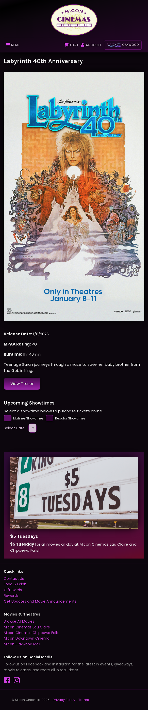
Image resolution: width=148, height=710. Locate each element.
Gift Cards (13, 589)
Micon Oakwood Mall (22, 644)
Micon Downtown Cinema (27, 638)
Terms (83, 699)
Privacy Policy (64, 699)
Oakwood (123, 45)
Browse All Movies (19, 621)
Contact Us (14, 578)
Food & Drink (15, 584)
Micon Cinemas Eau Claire (27, 627)
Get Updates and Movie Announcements (40, 601)
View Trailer (22, 384)
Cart (71, 45)
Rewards (11, 595)
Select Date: (20, 428)
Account (91, 45)
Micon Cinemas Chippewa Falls (31, 632)
